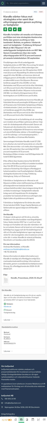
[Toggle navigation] (43, 3)
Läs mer (8, 320)
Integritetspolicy (8, 414)
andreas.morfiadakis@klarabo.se (16, 249)
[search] (25, 3)
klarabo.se (7, 307)
